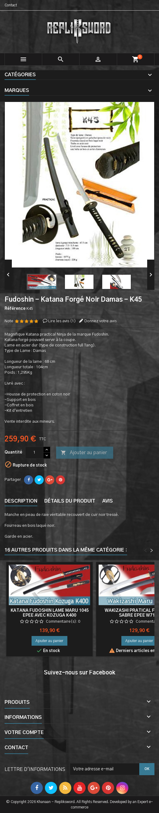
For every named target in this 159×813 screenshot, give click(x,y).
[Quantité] (34, 453)
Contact (11, 5)
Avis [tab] (107, 501)
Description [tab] (21, 501)
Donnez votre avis (100, 321)
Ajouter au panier (84, 453)
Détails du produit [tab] (69, 501)
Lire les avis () (62, 321)
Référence (15, 309)
